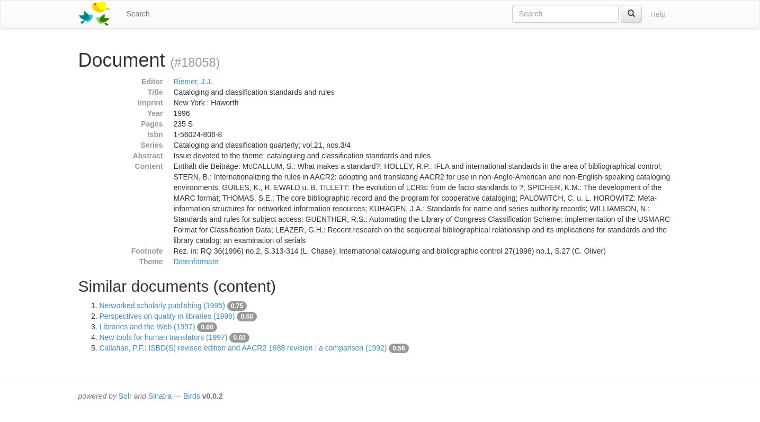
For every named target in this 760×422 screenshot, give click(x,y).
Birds (191, 396)
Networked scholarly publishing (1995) (162, 305)
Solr (125, 396)
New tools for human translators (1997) (164, 337)
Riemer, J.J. (193, 81)
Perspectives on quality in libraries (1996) (167, 316)
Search (138, 14)
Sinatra (160, 396)
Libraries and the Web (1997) (147, 326)
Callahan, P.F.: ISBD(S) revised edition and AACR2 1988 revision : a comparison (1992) (243, 348)
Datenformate (196, 261)
